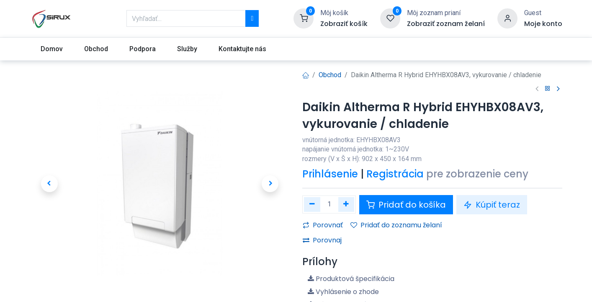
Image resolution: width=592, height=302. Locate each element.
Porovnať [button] (323, 225)
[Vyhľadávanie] (252, 18)
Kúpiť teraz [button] (491, 205)
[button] (49, 183)
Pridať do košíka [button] (406, 205)
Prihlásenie (330, 174)
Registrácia (395, 174)
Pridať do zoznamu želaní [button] (396, 225)
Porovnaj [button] (322, 240)
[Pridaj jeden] (346, 204)
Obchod (330, 75)
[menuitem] (51, 49)
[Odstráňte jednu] (312, 204)
